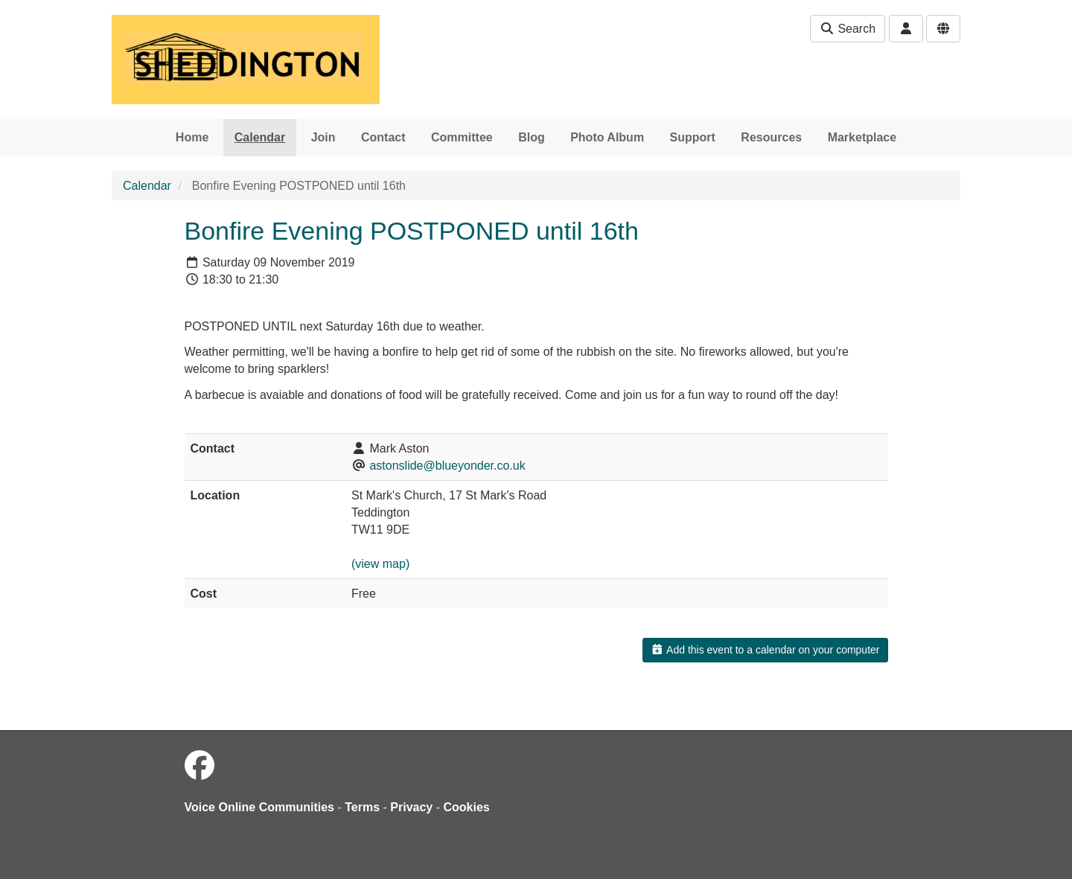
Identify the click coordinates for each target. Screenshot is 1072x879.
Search (847, 28)
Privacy (411, 807)
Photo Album (607, 137)
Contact (383, 137)
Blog (531, 137)
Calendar (259, 137)
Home (192, 137)
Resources (771, 137)
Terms (362, 807)
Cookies (467, 807)
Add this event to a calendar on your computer (765, 650)
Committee (462, 137)
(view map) (380, 563)
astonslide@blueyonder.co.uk (447, 465)
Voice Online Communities (260, 807)
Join (323, 137)
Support (692, 137)
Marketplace (862, 137)
